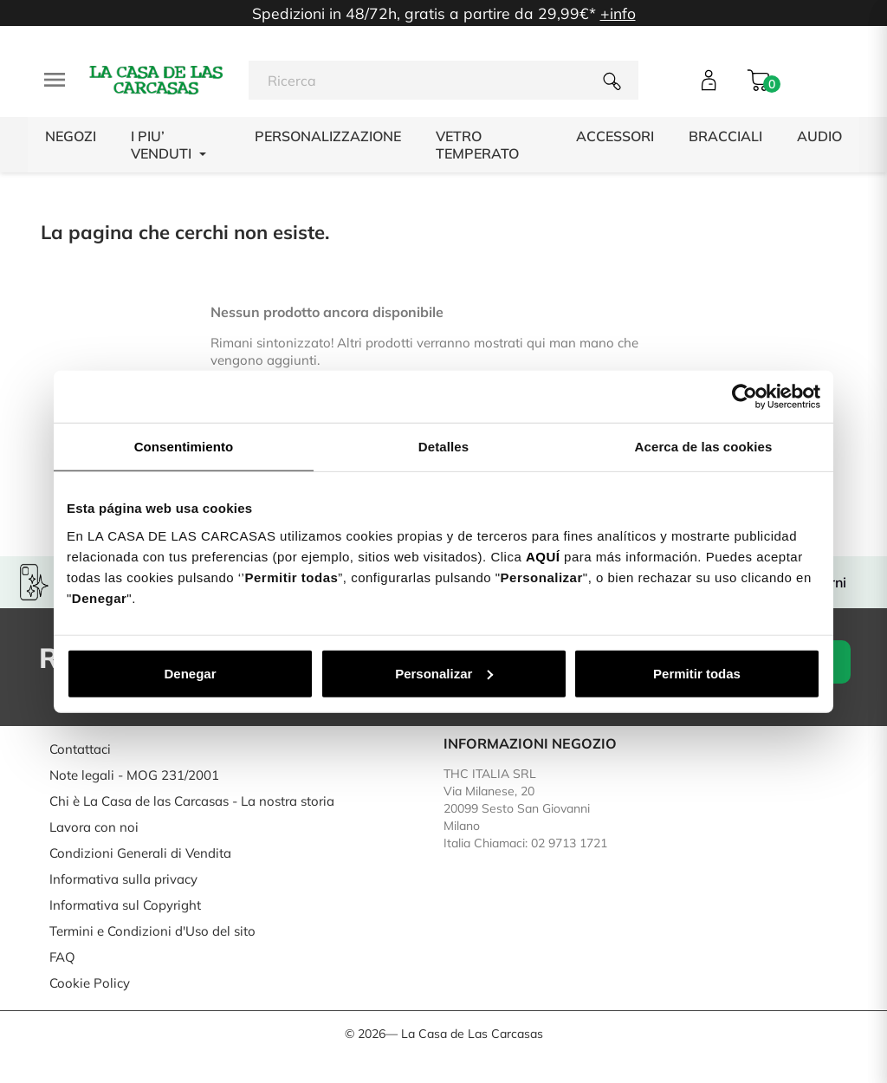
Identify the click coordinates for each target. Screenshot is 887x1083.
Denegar (190, 672)
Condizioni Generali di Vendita (140, 853)
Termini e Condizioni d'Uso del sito (152, 931)
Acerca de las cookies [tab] (704, 446)
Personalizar (444, 672)
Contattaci (80, 749)
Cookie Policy (89, 983)
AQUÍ (543, 555)
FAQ (62, 957)
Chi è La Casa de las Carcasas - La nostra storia (191, 801)
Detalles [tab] (443, 446)
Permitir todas (697, 672)
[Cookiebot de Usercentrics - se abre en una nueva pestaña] (744, 397)
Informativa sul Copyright (125, 905)
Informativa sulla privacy (123, 879)
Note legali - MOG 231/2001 (134, 775)
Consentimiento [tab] (184, 446)
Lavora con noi (94, 827)
